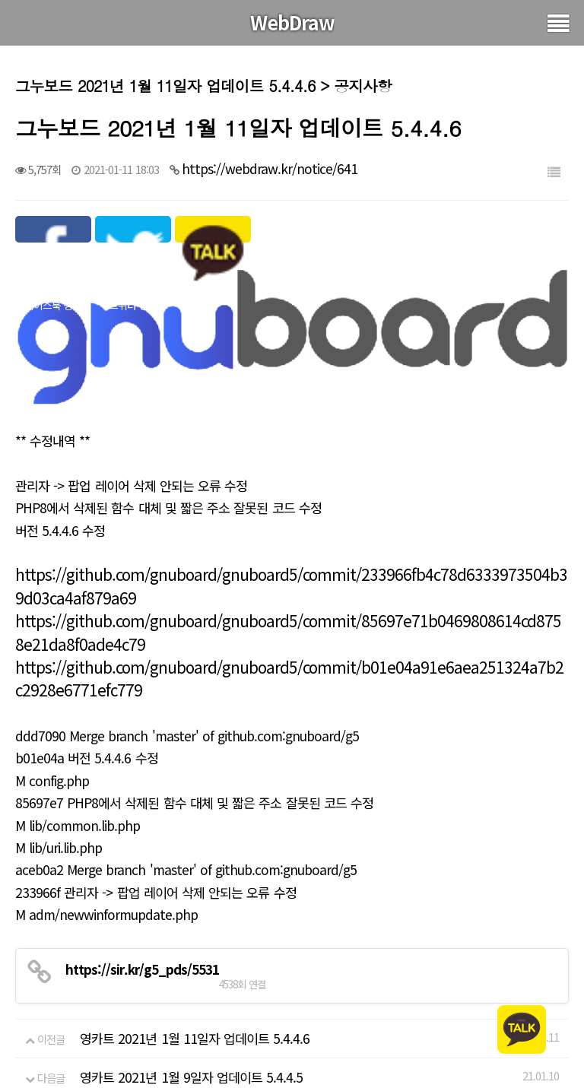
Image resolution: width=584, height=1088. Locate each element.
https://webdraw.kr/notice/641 (269, 168)
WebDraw (292, 22)
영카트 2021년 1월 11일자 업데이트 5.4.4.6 (194, 1013)
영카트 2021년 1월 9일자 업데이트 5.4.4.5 (191, 1052)
